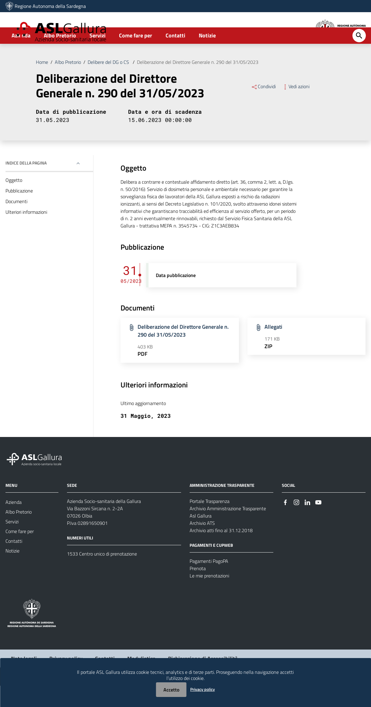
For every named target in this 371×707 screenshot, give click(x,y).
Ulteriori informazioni (26, 233)
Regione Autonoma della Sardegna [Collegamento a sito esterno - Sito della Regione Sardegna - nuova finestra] (50, 6)
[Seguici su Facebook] (285, 523)
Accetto (171, 689)
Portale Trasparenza (209, 522)
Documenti (16, 222)
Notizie (207, 57)
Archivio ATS (202, 544)
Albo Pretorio (60, 57)
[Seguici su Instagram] (296, 523)
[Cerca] (359, 57)
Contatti (175, 57)
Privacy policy (202, 689)
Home (42, 83)
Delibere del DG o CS (109, 83)
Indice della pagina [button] (26, 184)
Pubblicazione (19, 212)
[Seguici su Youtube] (318, 523)
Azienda (21, 57)
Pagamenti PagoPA (209, 582)
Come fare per (135, 57)
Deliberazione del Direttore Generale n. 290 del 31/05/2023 (197, 83)
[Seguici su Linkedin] (307, 523)
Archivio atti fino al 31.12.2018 (221, 551)
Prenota (198, 589)
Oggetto (13, 201)
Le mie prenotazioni (209, 597)
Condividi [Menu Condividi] (263, 107)
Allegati (273, 348)
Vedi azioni (296, 107)
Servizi (97, 57)
